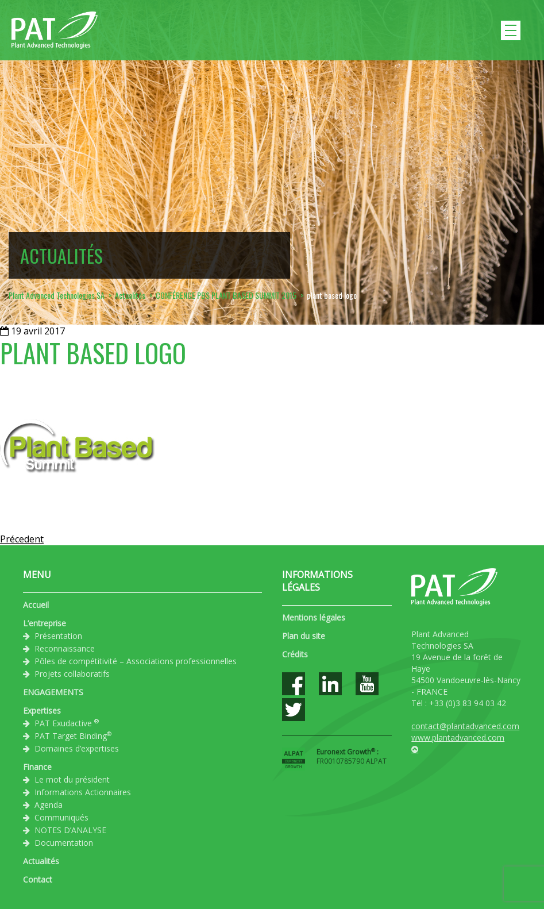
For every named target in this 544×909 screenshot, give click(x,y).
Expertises (42, 710)
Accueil (36, 604)
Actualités (41, 861)
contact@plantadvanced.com (465, 726)
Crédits (295, 654)
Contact (37, 879)
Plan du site (303, 635)
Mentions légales (313, 617)
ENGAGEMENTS (53, 692)
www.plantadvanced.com (457, 737)
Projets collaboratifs (72, 673)
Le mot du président (72, 779)
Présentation (58, 635)
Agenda (48, 804)
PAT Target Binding (72, 735)
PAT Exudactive (66, 723)
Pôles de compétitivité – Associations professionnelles (135, 661)
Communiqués (61, 817)
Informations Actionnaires (82, 792)
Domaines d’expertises (76, 748)
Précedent (22, 539)
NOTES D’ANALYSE (70, 830)
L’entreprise (44, 623)
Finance (37, 766)
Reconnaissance (64, 648)
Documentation (63, 842)
